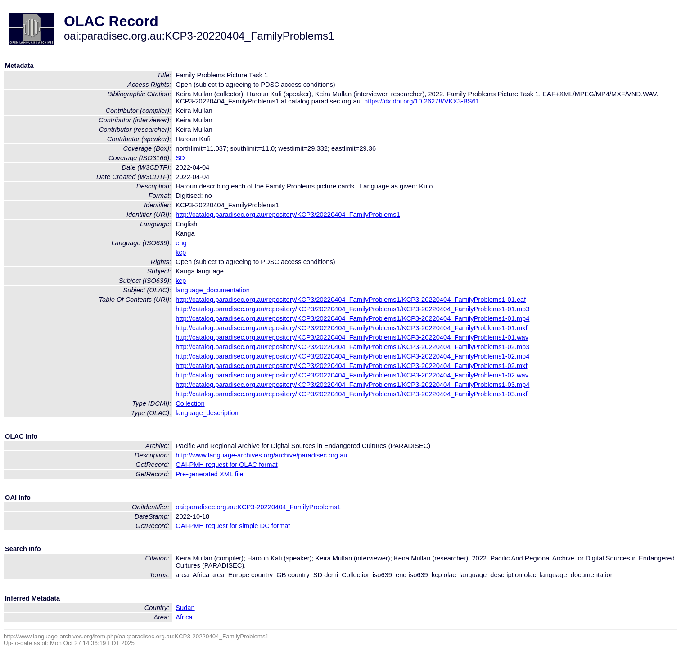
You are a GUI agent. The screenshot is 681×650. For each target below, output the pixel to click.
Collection (190, 403)
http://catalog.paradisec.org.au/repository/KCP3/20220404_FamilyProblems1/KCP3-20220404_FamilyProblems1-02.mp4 (352, 356)
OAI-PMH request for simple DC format (233, 525)
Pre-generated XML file (209, 474)
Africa (184, 617)
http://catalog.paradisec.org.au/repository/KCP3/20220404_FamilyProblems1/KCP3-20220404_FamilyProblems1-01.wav (352, 337)
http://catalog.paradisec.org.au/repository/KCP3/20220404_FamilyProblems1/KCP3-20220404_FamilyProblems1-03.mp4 (352, 384)
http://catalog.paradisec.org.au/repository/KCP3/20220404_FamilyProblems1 (288, 214)
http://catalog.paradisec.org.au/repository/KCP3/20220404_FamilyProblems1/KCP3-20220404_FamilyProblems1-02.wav (352, 375)
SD (180, 157)
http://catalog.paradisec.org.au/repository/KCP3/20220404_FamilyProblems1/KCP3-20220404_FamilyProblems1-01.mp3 (352, 309)
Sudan (185, 607)
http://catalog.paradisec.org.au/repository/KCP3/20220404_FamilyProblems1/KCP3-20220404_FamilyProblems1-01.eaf (351, 299)
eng (181, 243)
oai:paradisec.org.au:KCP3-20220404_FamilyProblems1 (258, 507)
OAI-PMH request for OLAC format (226, 464)
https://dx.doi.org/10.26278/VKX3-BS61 (421, 101)
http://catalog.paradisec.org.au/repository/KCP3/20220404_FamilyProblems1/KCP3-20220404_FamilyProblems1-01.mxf (351, 328)
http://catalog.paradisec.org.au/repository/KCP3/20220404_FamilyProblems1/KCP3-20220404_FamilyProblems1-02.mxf (351, 365)
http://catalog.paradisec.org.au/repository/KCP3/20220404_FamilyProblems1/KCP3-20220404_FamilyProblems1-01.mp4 (352, 318)
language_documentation (213, 290)
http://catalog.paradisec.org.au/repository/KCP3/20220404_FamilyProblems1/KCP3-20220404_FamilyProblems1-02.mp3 (352, 346)
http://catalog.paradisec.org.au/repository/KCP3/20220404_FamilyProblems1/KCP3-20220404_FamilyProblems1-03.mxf (351, 394)
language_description (207, 413)
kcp (181, 252)
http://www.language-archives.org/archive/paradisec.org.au (261, 455)
